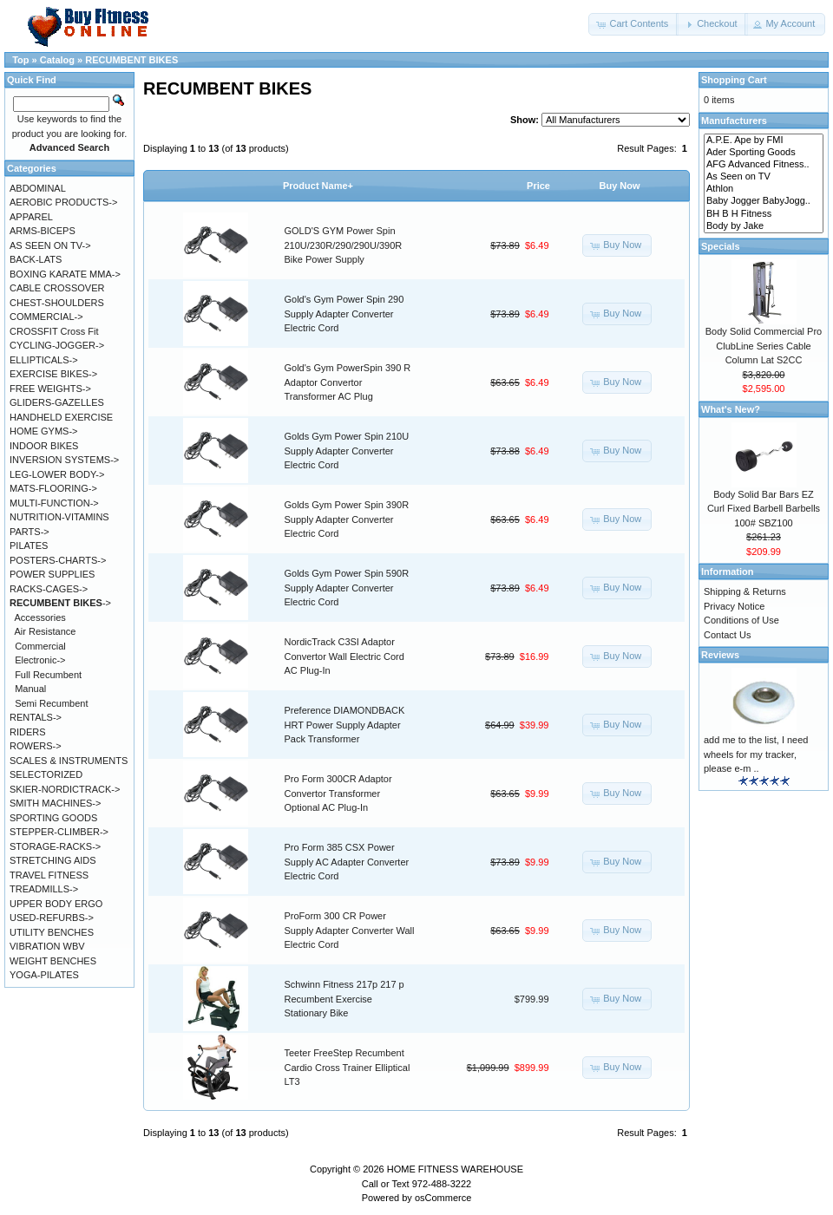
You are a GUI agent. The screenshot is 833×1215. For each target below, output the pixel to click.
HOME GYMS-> (44, 431)
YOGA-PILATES (44, 975)
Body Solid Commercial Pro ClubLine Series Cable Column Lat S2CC (764, 345)
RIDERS (28, 732)
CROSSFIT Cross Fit (54, 331)
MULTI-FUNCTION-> (54, 503)
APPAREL (31, 217)
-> (60, 603)
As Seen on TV (764, 177)
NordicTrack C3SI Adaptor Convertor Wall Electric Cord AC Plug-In (344, 656)
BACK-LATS (36, 259)
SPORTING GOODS (53, 818)
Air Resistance (45, 631)
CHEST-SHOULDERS (57, 302)
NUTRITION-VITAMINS (59, 517)
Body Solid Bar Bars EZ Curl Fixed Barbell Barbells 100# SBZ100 (763, 508)
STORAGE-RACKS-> (55, 846)
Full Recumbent (48, 675)
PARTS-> (29, 531)
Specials (720, 246)
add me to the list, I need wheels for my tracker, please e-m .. (756, 754)
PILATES (29, 545)
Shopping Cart (734, 80)
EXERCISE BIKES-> (53, 374)
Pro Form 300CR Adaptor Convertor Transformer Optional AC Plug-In (338, 793)
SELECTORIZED (46, 774)
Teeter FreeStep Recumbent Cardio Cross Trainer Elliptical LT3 (347, 1067)
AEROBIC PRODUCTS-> (63, 202)
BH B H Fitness (764, 214)
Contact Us (727, 635)
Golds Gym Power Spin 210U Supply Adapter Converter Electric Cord (347, 450)
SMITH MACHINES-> (55, 803)
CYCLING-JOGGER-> (57, 345)
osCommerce (443, 1197)
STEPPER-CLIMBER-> (59, 831)
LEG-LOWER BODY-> (57, 474)
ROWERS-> (36, 746)
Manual (30, 688)
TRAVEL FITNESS (49, 875)
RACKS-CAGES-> (49, 589)
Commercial (40, 646)
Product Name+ (318, 185)
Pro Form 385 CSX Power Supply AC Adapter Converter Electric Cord (347, 861)
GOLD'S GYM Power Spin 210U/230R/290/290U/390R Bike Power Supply (344, 245)
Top (20, 60)
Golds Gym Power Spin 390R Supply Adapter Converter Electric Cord (347, 519)
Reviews (720, 655)
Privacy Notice (734, 606)
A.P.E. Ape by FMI (764, 140)
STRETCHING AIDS (53, 860)
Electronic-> (40, 660)
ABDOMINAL (38, 188)
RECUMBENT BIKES (131, 60)
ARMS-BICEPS (42, 230)
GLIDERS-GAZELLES (57, 402)
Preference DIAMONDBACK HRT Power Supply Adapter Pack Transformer (345, 724)
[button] (633, 24)
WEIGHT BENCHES (53, 961)
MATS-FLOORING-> (53, 488)
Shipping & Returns (745, 591)
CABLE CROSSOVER (57, 288)
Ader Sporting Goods (764, 153)
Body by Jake (764, 226)
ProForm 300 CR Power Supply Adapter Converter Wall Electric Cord (350, 930)
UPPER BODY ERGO (56, 903)
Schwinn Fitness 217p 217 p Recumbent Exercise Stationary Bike (344, 998)
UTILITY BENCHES (52, 932)
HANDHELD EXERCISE (61, 417)
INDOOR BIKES (44, 446)
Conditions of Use (741, 620)
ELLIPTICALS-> (44, 360)
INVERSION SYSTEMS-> (64, 459)
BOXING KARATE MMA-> (65, 274)
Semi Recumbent (51, 703)
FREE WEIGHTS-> (50, 388)
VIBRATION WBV (47, 946)
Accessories (40, 617)
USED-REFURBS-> (52, 917)
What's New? (730, 409)
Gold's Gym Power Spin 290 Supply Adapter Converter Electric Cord (344, 313)
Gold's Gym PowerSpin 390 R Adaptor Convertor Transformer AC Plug (348, 382)
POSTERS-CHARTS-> (58, 560)
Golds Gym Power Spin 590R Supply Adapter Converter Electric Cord (347, 587)
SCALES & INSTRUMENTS (69, 760)
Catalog (57, 60)
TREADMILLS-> (44, 889)
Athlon (764, 189)
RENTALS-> (36, 717)
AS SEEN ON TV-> (50, 245)
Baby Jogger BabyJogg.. (764, 201)
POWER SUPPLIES (52, 574)
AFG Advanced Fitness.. (764, 165)
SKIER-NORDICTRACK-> (65, 789)
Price (538, 185)
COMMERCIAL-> (46, 316)
